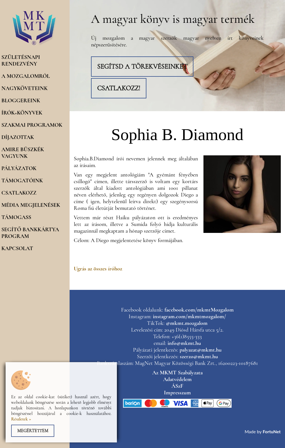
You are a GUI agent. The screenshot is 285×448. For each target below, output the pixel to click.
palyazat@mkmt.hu (201, 350)
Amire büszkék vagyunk (22, 153)
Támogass (16, 217)
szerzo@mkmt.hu (199, 356)
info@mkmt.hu (184, 343)
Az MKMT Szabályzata (177, 372)
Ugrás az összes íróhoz (98, 268)
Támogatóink (22, 180)
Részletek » (21, 419)
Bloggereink (20, 100)
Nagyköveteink (24, 88)
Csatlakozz (18, 193)
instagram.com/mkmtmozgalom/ (189, 316)
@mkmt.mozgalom (187, 323)
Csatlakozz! (118, 88)
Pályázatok (18, 168)
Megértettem (32, 431)
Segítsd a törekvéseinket (142, 67)
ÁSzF (177, 386)
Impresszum (177, 392)
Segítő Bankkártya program (30, 233)
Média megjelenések (30, 205)
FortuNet (272, 431)
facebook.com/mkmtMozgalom (199, 310)
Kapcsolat (17, 248)
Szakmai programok (31, 125)
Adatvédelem (177, 379)
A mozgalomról (25, 76)
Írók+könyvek (21, 112)
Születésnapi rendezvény (20, 60)
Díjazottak (17, 137)
